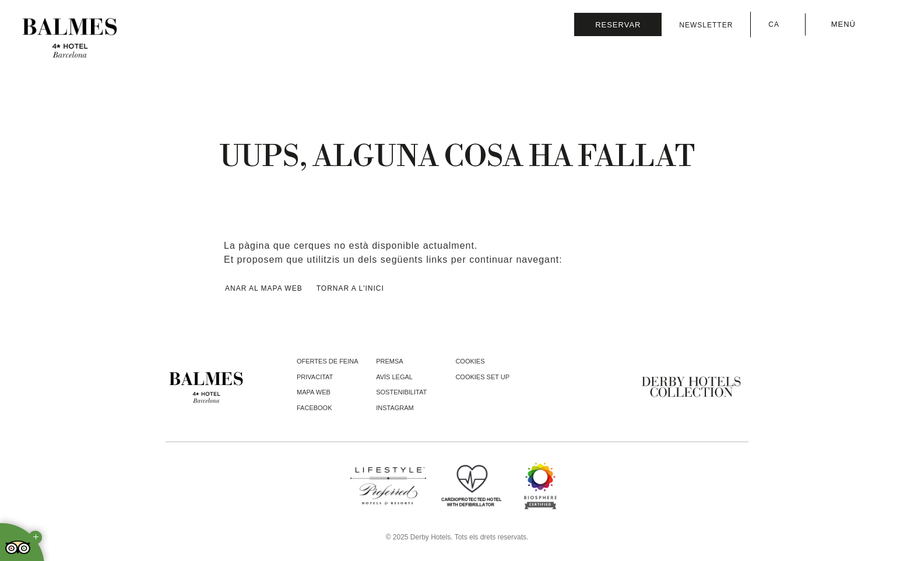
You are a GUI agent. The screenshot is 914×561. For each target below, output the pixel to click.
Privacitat (315, 376)
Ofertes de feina (327, 361)
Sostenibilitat (401, 392)
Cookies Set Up (482, 376)
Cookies (469, 361)
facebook (314, 407)
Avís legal (394, 376)
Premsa (389, 361)
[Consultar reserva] (618, 24)
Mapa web (314, 392)
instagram (395, 407)
